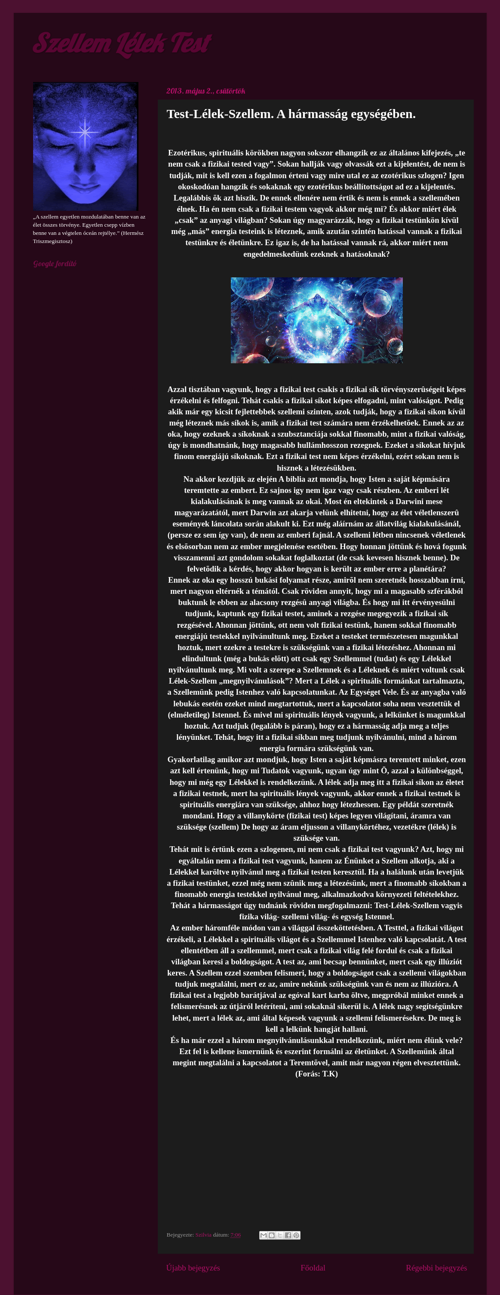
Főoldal (313, 1267)
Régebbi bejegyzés (436, 1267)
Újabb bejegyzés (193, 1267)
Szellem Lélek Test (119, 43)
